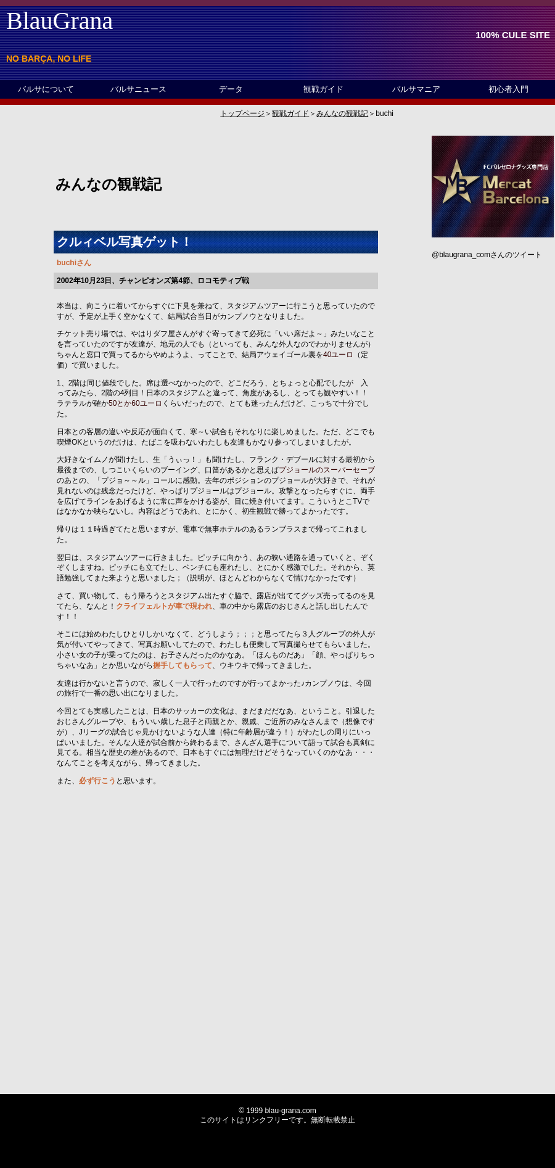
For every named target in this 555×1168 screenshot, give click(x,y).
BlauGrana (59, 21)
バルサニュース (138, 89)
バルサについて (46, 89)
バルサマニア (416, 89)
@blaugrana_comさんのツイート (487, 254)
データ (231, 89)
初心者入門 (508, 89)
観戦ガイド (323, 89)
